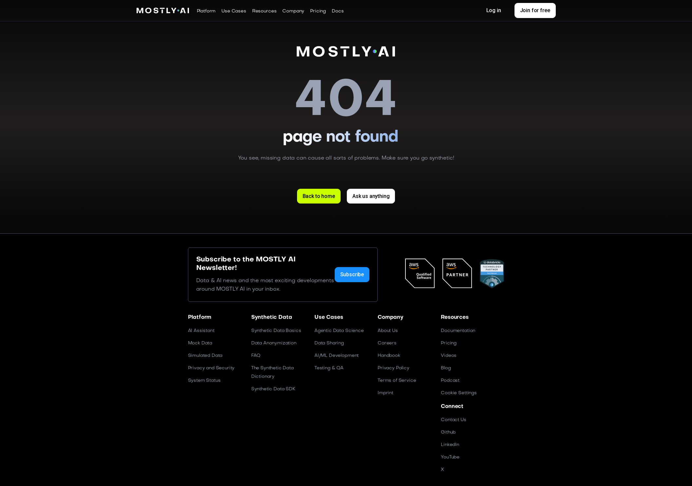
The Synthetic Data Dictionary (272, 372)
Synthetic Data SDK (273, 389)
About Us (388, 330)
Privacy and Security (211, 368)
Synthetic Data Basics (276, 330)
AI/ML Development (336, 355)
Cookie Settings (459, 393)
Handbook (389, 355)
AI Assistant (201, 330)
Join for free (535, 10)
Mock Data (200, 343)
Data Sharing (329, 343)
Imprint (385, 393)
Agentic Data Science (339, 330)
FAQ (256, 355)
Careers (387, 343)
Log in (493, 10)
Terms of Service (397, 380)
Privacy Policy (393, 368)
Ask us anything (371, 196)
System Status (204, 380)
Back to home (318, 196)
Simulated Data (205, 355)
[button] (206, 11)
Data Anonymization (273, 343)
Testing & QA (329, 368)
